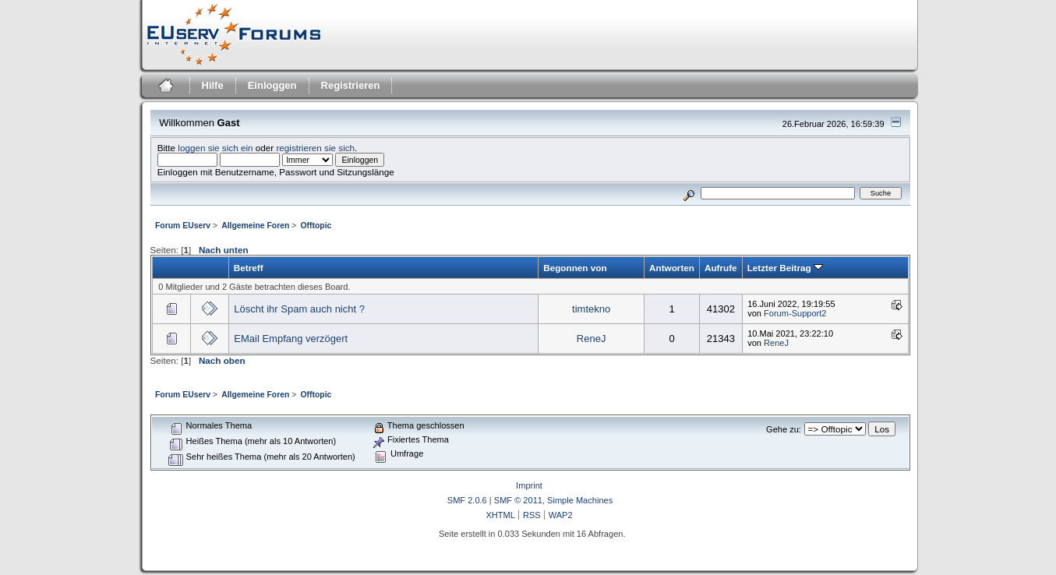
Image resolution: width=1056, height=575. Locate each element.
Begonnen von (574, 268)
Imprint (529, 485)
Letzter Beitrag (785, 268)
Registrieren (350, 85)
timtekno (591, 309)
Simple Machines (580, 500)
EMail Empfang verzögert (291, 338)
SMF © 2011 (518, 500)
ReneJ (591, 338)
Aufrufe (721, 268)
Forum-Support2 (795, 313)
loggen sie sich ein (215, 148)
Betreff (248, 268)
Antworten (671, 268)
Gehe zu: (783, 429)
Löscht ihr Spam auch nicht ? (299, 309)
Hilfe (213, 85)
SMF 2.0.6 (467, 500)
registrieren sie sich (315, 148)
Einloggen (272, 85)
